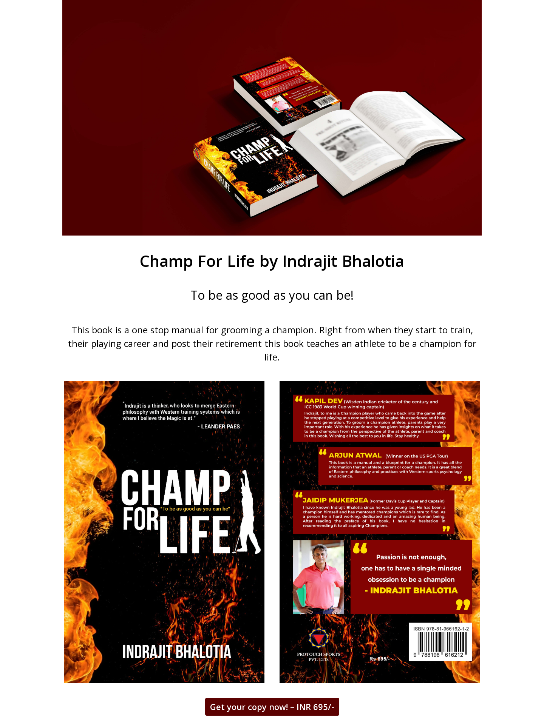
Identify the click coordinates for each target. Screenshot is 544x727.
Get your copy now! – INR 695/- (272, 706)
